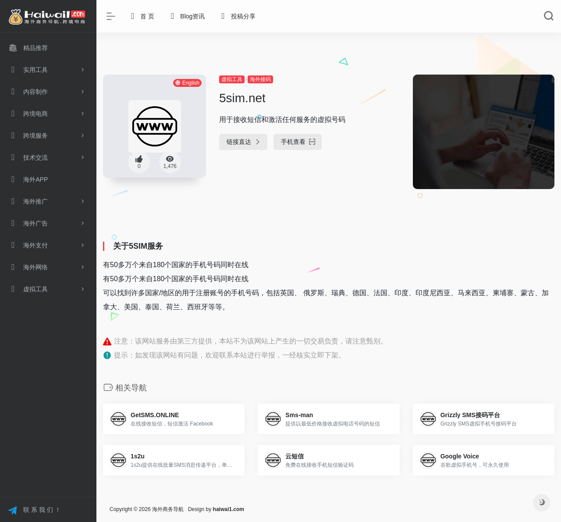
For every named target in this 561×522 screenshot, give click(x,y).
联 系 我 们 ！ (34, 511)
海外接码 (260, 79)
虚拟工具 (231, 79)
